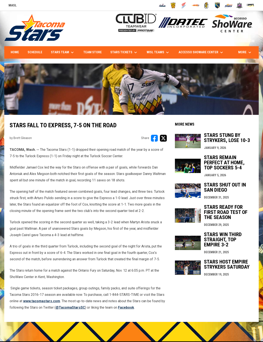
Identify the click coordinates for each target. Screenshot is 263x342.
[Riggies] (206, 5)
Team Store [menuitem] (92, 52)
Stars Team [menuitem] (63, 52)
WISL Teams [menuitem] (158, 52)
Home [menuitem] (15, 52)
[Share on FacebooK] (154, 138)
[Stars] (228, 5)
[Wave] (250, 5)
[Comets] (184, 5)
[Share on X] (163, 138)
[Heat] (195, 5)
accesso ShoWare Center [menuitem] (201, 52)
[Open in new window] (70, 307)
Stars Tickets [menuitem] (124, 52)
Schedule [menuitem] (35, 52)
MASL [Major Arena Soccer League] (13, 6)
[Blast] (173, 5)
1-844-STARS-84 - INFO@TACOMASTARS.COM (220, 41)
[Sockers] (217, 5)
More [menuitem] (245, 52)
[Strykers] (240, 5)
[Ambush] (162, 5)
